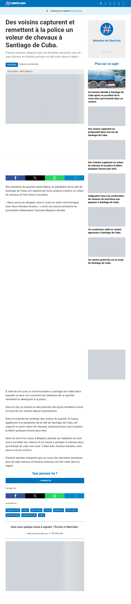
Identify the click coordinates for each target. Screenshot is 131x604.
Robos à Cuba (36, 510)
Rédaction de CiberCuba (107, 40)
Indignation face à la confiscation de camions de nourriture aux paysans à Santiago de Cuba (106, 199)
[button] (15, 177)
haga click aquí (76, 11)
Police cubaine (71, 510)
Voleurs (25, 510)
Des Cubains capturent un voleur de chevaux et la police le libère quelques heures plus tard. (105, 165)
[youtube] (110, 52)
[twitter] (105, 52)
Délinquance (58, 510)
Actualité (11, 64)
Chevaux (48, 510)
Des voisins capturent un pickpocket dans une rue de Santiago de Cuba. (103, 132)
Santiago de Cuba (13, 510)
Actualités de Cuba (29, 515)
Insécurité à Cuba (13, 515)
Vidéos (41, 515)
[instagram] (108, 52)
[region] (45, 163)
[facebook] (102, 52)
